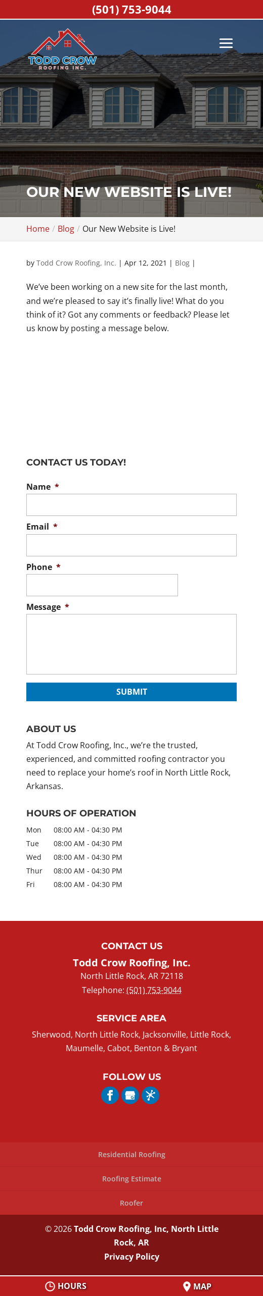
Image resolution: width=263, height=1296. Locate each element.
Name (42, 487)
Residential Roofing (131, 1154)
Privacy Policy (131, 1256)
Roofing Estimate (131, 1178)
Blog (182, 263)
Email (42, 527)
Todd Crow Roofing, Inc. (76, 263)
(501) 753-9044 (131, 9)
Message (47, 607)
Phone (43, 567)
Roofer (131, 1203)
